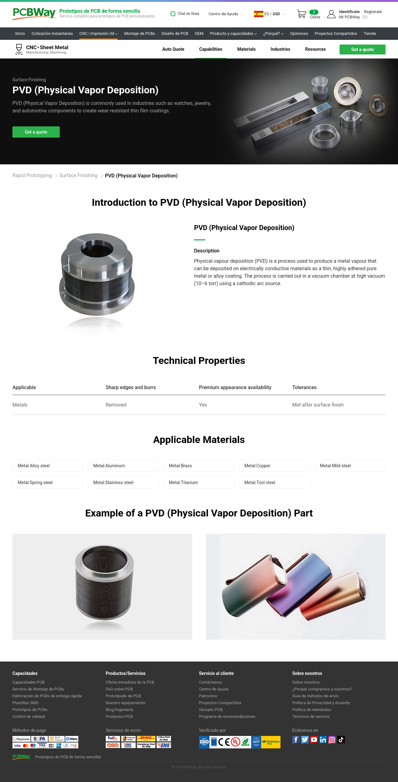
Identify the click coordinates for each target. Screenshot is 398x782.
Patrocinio (208, 696)
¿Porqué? (273, 33)
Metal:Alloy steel (34, 465)
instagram (332, 739)
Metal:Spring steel (35, 482)
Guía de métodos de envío (315, 696)
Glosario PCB (211, 709)
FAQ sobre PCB (119, 689)
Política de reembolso (311, 709)
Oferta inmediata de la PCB (130, 682)
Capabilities (210, 49)
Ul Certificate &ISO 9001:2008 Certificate (230, 742)
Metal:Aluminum (109, 465)
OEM (199, 33)
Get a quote (362, 49)
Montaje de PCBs (139, 33)
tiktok (341, 739)
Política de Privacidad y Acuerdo (321, 702)
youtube (314, 739)
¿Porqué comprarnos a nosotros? (322, 689)
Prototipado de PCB (123, 696)
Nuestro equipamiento (126, 702)
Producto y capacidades (233, 33)
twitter (305, 739)
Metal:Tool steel (259, 482)
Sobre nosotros (306, 682)
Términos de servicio (311, 716)
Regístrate (373, 11)
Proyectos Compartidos (336, 33)
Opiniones (299, 33)
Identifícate (349, 11)
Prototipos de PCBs (29, 709)
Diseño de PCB (175, 33)
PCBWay (34, 14)
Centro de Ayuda (225, 14)
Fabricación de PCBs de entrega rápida (47, 696)
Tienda (370, 33)
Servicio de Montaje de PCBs (38, 689)
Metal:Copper (257, 465)
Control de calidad (28, 716)
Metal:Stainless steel (113, 482)
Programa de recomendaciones (227, 716)
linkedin (323, 739)
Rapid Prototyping (32, 175)
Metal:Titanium (183, 482)
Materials (246, 49)
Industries (280, 49)
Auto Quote (173, 49)
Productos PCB (119, 716)
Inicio (20, 33)
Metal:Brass (180, 465)
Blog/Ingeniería (119, 709)
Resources (315, 49)
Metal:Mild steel (335, 465)
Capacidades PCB (28, 682)
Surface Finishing (78, 175)
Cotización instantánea (52, 33)
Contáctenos (210, 682)
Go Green (270, 742)
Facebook (296, 739)
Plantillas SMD (25, 702)
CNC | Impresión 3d (98, 33)
